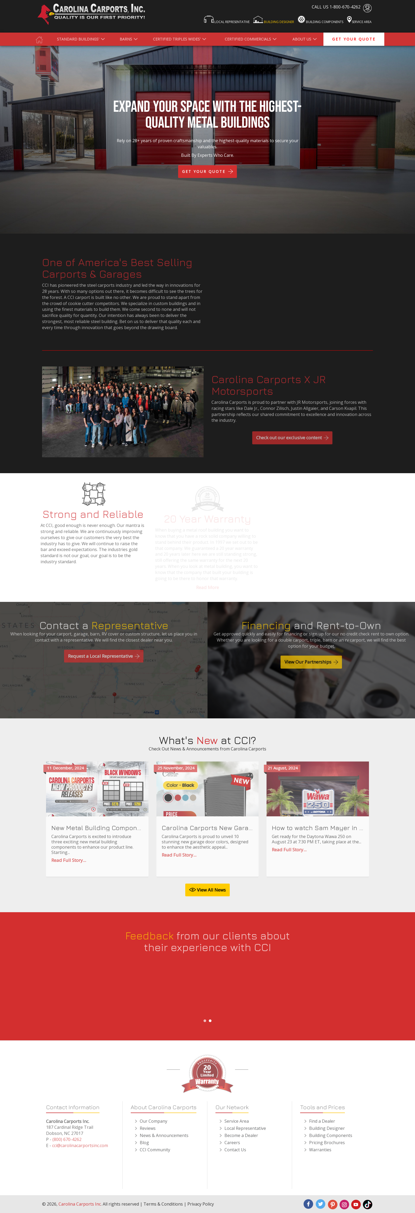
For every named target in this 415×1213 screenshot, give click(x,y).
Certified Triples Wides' (177, 39)
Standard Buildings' (78, 39)
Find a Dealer (322, 1124)
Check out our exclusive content (292, 441)
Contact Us (235, 1153)
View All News (207, 890)
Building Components (320, 19)
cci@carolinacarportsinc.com (80, 1149)
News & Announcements (164, 1139)
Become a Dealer (241, 1139)
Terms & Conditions (163, 1204)
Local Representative (227, 20)
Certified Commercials (248, 39)
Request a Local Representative (103, 659)
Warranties (320, 1153)
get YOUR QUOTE (207, 171)
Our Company (153, 1124)
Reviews (148, 1132)
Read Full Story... (68, 863)
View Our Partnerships (311, 666)
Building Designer (273, 20)
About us (301, 39)
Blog (144, 1146)
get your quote (354, 39)
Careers (232, 1146)
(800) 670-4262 (67, 1143)
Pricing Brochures (327, 1146)
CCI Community (155, 1153)
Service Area (359, 20)
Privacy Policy (200, 1204)
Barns (126, 39)
